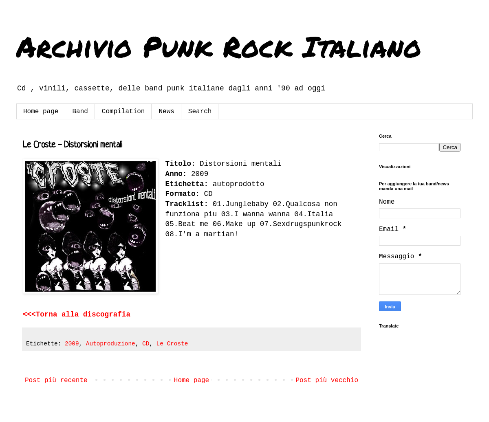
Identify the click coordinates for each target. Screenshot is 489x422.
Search (200, 111)
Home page (40, 111)
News (166, 111)
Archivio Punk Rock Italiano (218, 46)
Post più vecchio (326, 380)
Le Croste (172, 344)
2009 (72, 344)
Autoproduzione (110, 344)
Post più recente (56, 380)
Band (80, 111)
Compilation (123, 111)
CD (145, 344)
